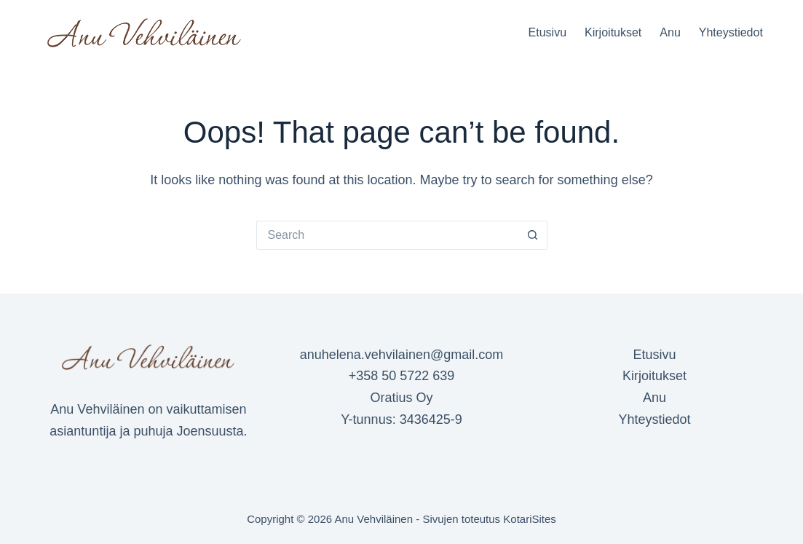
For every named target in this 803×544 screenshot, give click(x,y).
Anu (670, 32)
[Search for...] (387, 235)
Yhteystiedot (731, 32)
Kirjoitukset (613, 32)
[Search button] (532, 235)
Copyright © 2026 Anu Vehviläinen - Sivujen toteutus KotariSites (401, 519)
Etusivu (547, 32)
